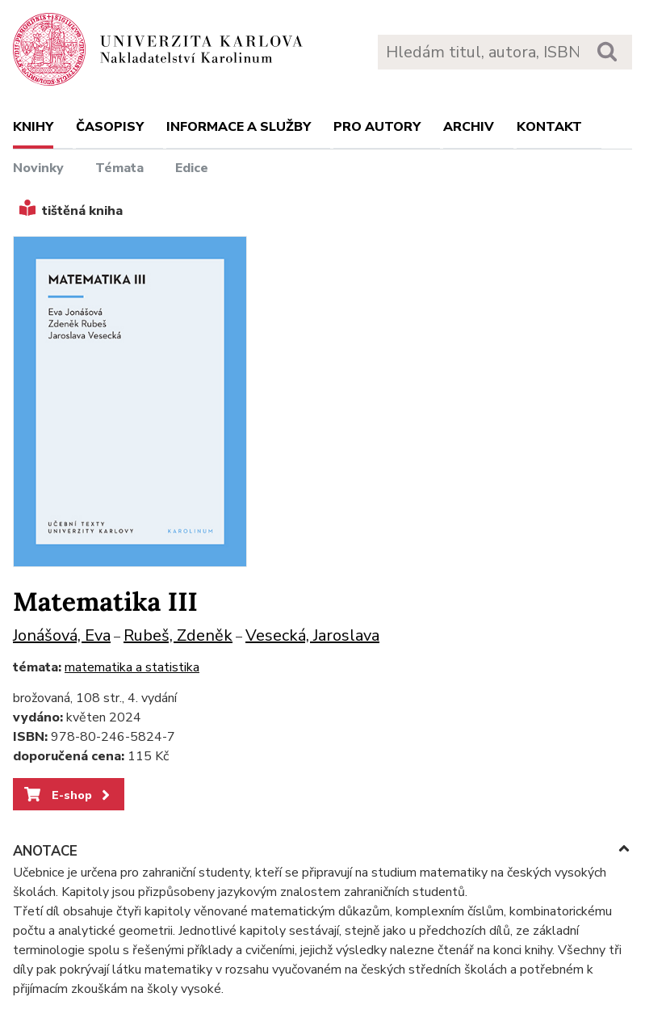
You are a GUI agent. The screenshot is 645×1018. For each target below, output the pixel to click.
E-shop (68, 795)
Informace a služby (238, 127)
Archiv (468, 127)
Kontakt (549, 127)
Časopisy (110, 127)
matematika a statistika (132, 667)
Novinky (38, 168)
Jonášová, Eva (62, 635)
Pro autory (377, 127)
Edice (191, 168)
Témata (119, 168)
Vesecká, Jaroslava (312, 635)
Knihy (33, 127)
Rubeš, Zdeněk (178, 635)
